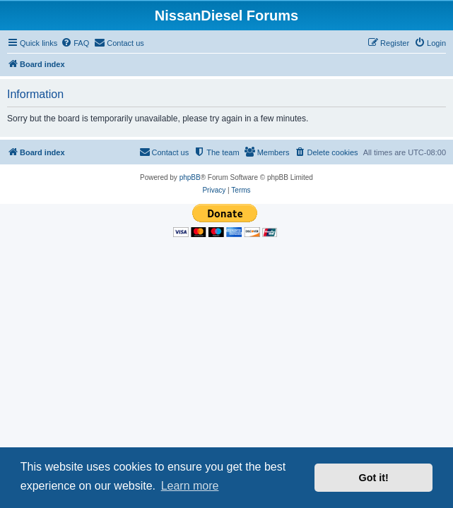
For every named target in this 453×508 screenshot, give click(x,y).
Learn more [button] (190, 486)
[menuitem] (75, 43)
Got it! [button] (374, 477)
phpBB (190, 177)
